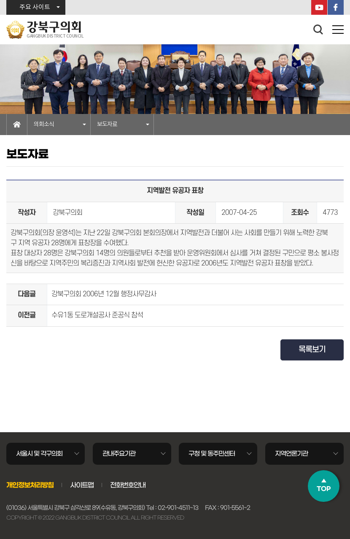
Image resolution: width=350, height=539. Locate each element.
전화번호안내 (127, 485)
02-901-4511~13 (178, 508)
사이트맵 (82, 485)
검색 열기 (318, 29)
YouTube (319, 7)
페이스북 (336, 7)
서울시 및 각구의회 (39, 453)
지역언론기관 (291, 453)
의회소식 (44, 124)
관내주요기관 (118, 453)
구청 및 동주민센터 (211, 453)
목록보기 (312, 349)
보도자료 (107, 124)
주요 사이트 (34, 7)
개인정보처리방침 (30, 485)
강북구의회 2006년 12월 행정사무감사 (103, 294)
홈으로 (16, 124)
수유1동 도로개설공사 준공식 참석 (97, 315)
